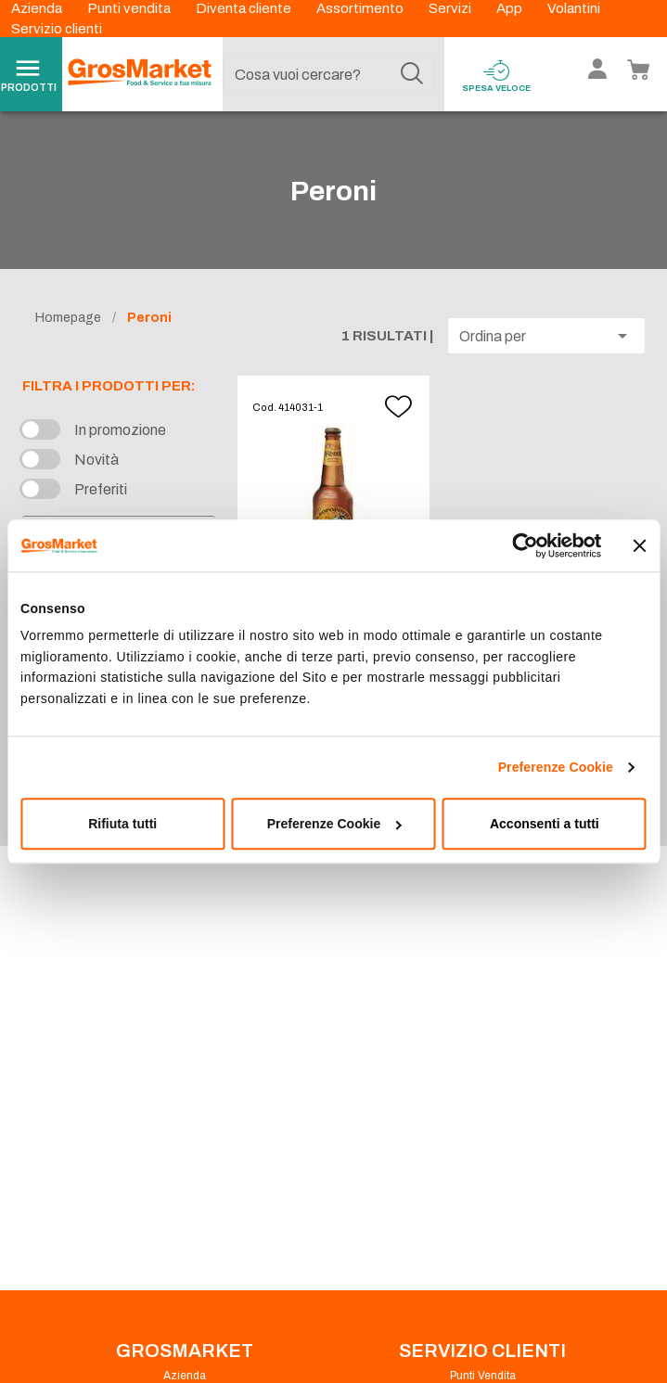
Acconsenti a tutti (544, 823)
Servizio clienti (56, 28)
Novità (96, 459)
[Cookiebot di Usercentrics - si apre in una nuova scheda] (520, 545)
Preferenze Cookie (555, 767)
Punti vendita (130, 8)
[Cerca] (412, 74)
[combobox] (329, 74)
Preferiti (100, 489)
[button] (546, 335)
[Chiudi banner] (640, 545)
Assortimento (361, 8)
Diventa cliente (245, 8)
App (510, 8)
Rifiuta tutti (122, 823)
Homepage (68, 318)
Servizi (451, 8)
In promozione (120, 430)
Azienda (38, 8)
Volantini (573, 8)
